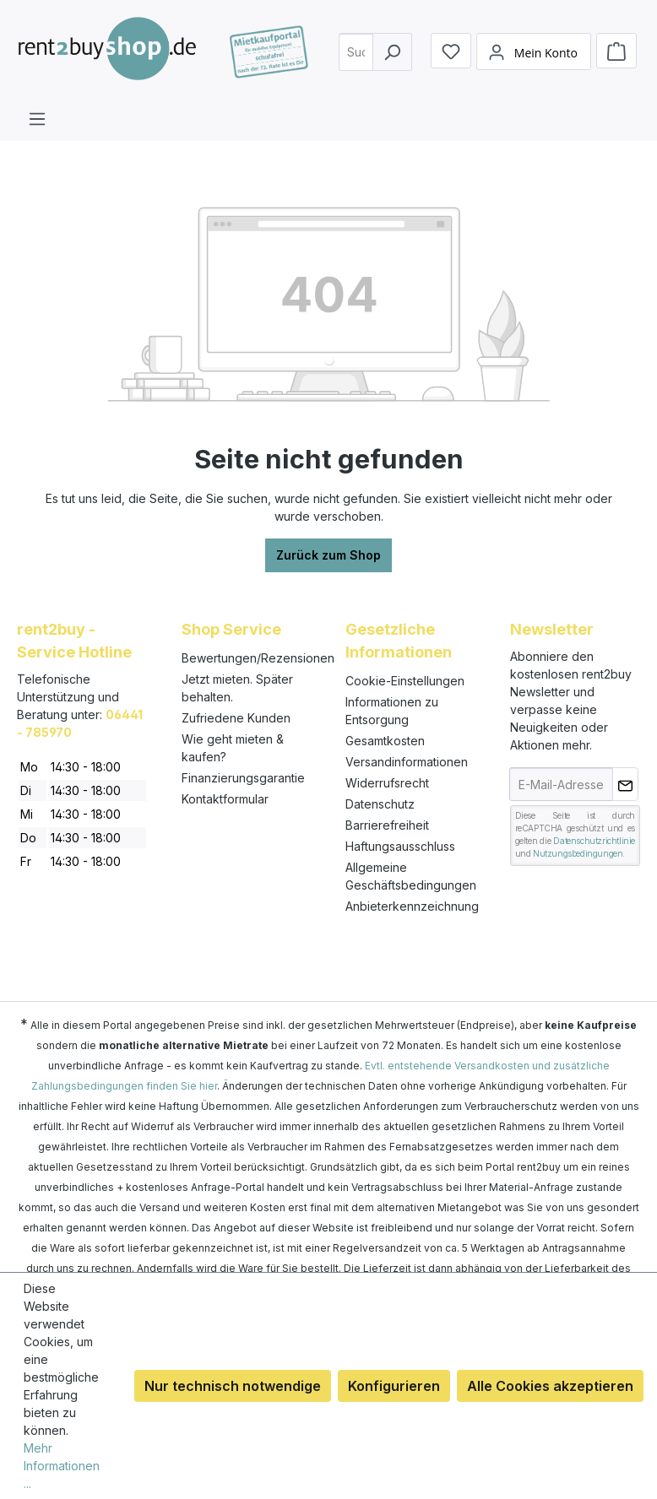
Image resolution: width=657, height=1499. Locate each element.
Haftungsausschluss (400, 846)
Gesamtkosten (385, 740)
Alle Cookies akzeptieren (550, 1385)
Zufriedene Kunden (236, 718)
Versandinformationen (406, 762)
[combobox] (361, 64)
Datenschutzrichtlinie (594, 841)
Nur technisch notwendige (232, 1385)
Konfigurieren (394, 1385)
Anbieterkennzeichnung (412, 906)
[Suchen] (392, 64)
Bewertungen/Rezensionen (258, 658)
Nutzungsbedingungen (577, 853)
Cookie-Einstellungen (404, 681)
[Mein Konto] (533, 64)
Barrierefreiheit (387, 825)
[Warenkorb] (616, 63)
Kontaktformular (225, 799)
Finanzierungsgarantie (243, 778)
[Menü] (37, 118)
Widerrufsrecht (387, 783)
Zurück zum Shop (328, 555)
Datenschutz (380, 804)
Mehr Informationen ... (62, 1466)
